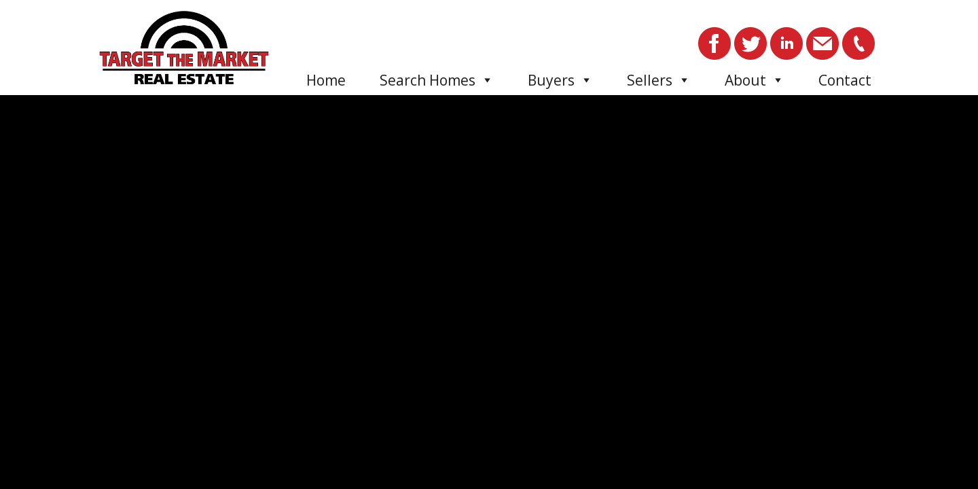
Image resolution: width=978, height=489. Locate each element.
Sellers (659, 80)
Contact (844, 80)
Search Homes (437, 80)
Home (326, 80)
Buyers (560, 80)
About (754, 80)
